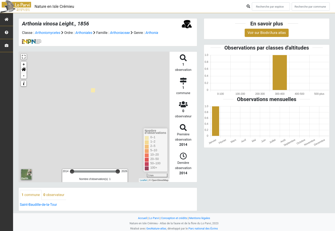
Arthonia (152, 33)
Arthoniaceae (121, 33)
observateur (54, 195)
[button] (24, 70)
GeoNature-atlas (156, 228)
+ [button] (24, 64)
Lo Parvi (154, 218)
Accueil (142, 218)
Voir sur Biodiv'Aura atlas (266, 33)
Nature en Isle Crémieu (54, 6)
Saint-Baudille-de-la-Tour (38, 205)
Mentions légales (199, 218)
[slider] (72, 171)
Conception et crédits (174, 218)
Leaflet (143, 180)
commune (31, 195)
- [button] (24, 75)
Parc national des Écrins (203, 228)
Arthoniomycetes (48, 33)
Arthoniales (84, 33)
